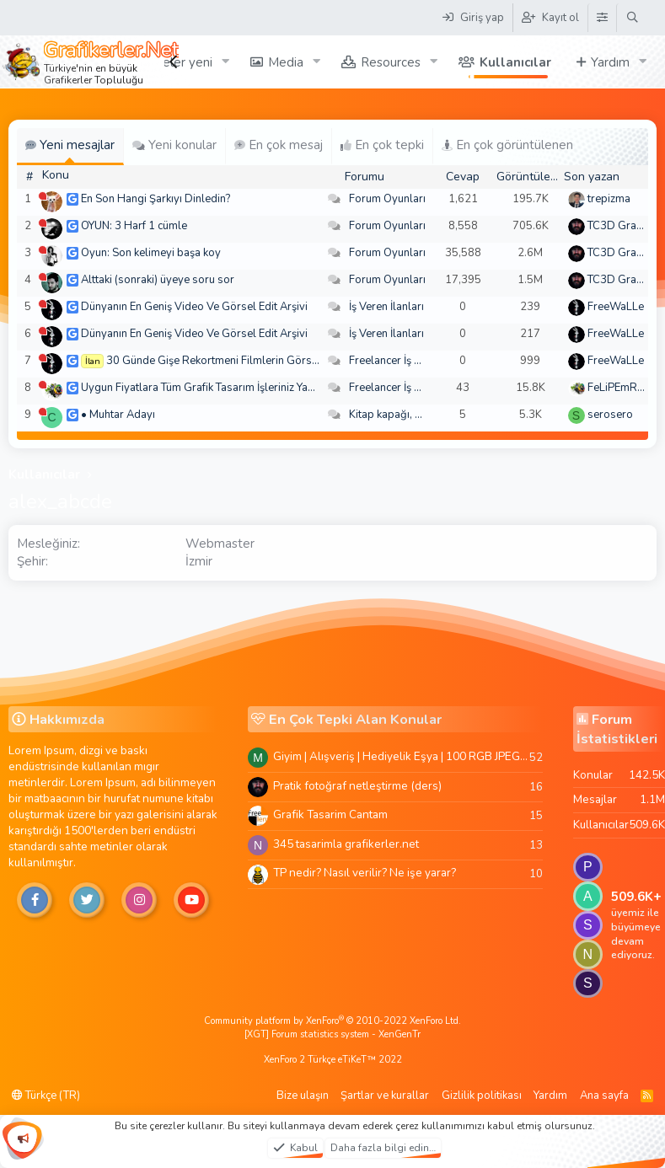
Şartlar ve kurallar (385, 1095)
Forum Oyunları (387, 198)
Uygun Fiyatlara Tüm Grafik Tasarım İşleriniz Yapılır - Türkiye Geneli (243, 387)
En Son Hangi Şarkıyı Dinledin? (155, 198)
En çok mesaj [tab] (278, 145)
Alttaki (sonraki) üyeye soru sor (157, 279)
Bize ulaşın (302, 1095)
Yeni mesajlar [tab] (70, 145)
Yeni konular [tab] (174, 145)
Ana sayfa (604, 1095)
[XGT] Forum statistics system (332, 1034)
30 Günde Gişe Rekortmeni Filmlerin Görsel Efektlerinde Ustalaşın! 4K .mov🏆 (297, 360)
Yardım (610, 62)
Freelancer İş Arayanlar (406, 360)
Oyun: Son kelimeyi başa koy (151, 252)
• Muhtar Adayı (118, 414)
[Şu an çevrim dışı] (42, 196)
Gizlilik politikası (482, 1095)
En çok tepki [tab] (382, 145)
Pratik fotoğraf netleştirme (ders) (357, 786)
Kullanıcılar (515, 62)
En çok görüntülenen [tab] (507, 145)
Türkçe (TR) (46, 1095)
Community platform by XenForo (332, 1021)
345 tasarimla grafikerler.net (346, 844)
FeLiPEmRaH (619, 387)
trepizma (608, 198)
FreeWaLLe (615, 306)
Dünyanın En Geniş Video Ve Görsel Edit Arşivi (194, 306)
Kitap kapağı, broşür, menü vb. (423, 414)
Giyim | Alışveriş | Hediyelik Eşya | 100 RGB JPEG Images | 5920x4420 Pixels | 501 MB (401, 756)
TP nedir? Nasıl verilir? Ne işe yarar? (364, 873)
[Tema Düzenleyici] (601, 17)
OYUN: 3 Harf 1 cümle (134, 225)
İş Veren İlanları (386, 306)
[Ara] (632, 17)
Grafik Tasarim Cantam (330, 814)
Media (285, 62)
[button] (226, 62)
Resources (391, 62)
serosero (610, 414)
